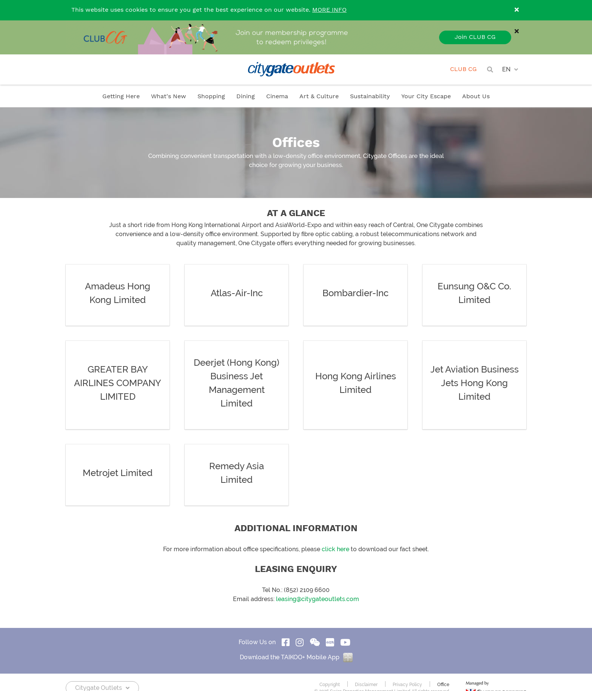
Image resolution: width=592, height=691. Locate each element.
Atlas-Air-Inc (237, 293)
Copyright (329, 684)
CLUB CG (463, 69)
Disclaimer (366, 684)
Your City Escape (426, 96)
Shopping (211, 96)
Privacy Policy (407, 684)
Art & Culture (319, 96)
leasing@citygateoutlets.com (317, 599)
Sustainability (370, 96)
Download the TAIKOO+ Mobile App (296, 657)
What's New (168, 96)
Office (443, 684)
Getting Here (121, 96)
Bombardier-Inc (355, 293)
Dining (245, 96)
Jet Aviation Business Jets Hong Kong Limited (474, 383)
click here (335, 549)
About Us (476, 96)
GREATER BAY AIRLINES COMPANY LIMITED (117, 383)
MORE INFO (329, 10)
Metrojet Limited (118, 473)
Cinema (277, 96)
